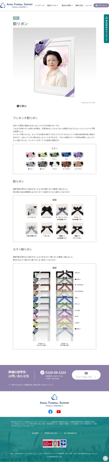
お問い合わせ (101, 5)
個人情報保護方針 (70, 433)
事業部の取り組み (51, 433)
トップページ (39, 5)
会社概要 (35, 433)
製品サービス (52, 5)
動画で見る (79, 5)
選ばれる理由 (66, 5)
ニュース (88, 5)
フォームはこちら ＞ (86, 375)
